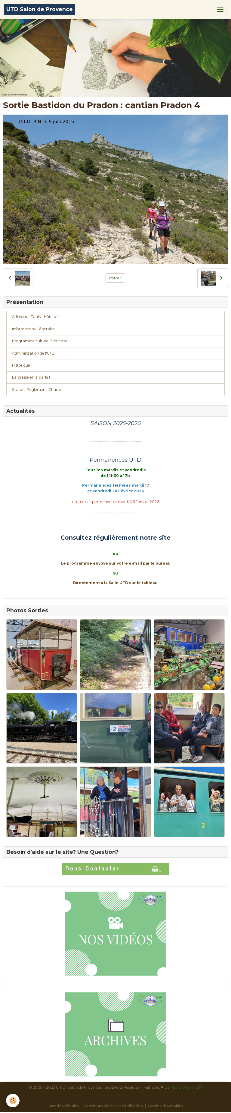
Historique (21, 365)
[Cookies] (13, 1100)
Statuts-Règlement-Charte (36, 389)
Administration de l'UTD (33, 353)
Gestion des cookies (165, 1106)
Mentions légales (64, 1106)
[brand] (39, 9)
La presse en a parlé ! (31, 377)
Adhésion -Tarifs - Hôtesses (35, 316)
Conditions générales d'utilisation (113, 1106)
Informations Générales (33, 329)
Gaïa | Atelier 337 (187, 1087)
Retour (115, 278)
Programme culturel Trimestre (39, 341)
